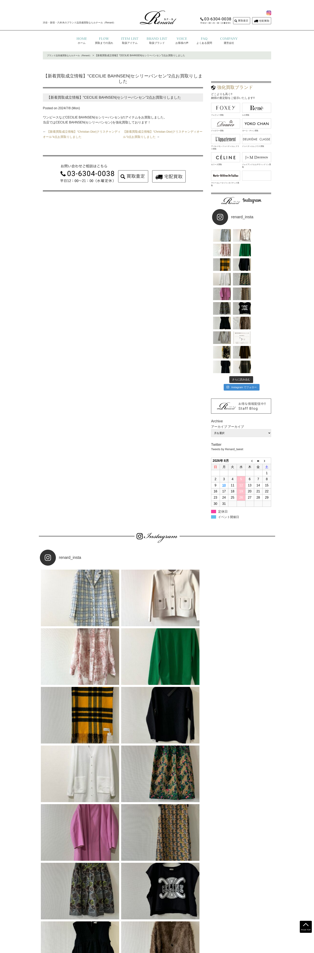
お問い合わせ (183, 921)
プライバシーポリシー (144, 921)
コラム (199, 921)
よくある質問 (119, 921)
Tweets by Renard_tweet (228, 378)
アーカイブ (236, 355)
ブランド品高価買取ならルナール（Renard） (71, 55)
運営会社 (166, 921)
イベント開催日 (229, 446)
